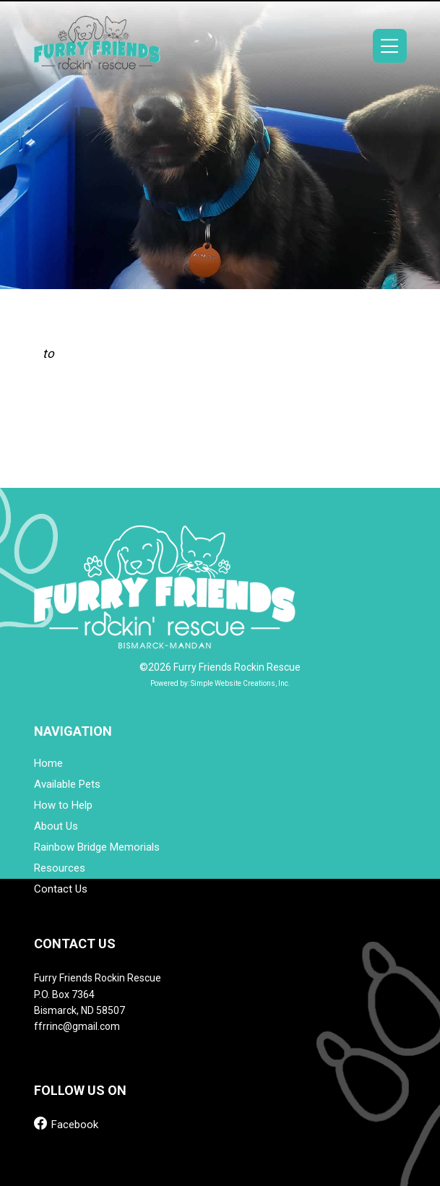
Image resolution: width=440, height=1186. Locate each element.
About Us (56, 826)
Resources (59, 868)
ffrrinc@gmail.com (77, 1026)
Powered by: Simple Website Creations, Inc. (220, 683)
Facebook (66, 1123)
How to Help (63, 805)
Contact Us (60, 889)
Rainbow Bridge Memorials (97, 847)
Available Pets (67, 784)
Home (48, 763)
